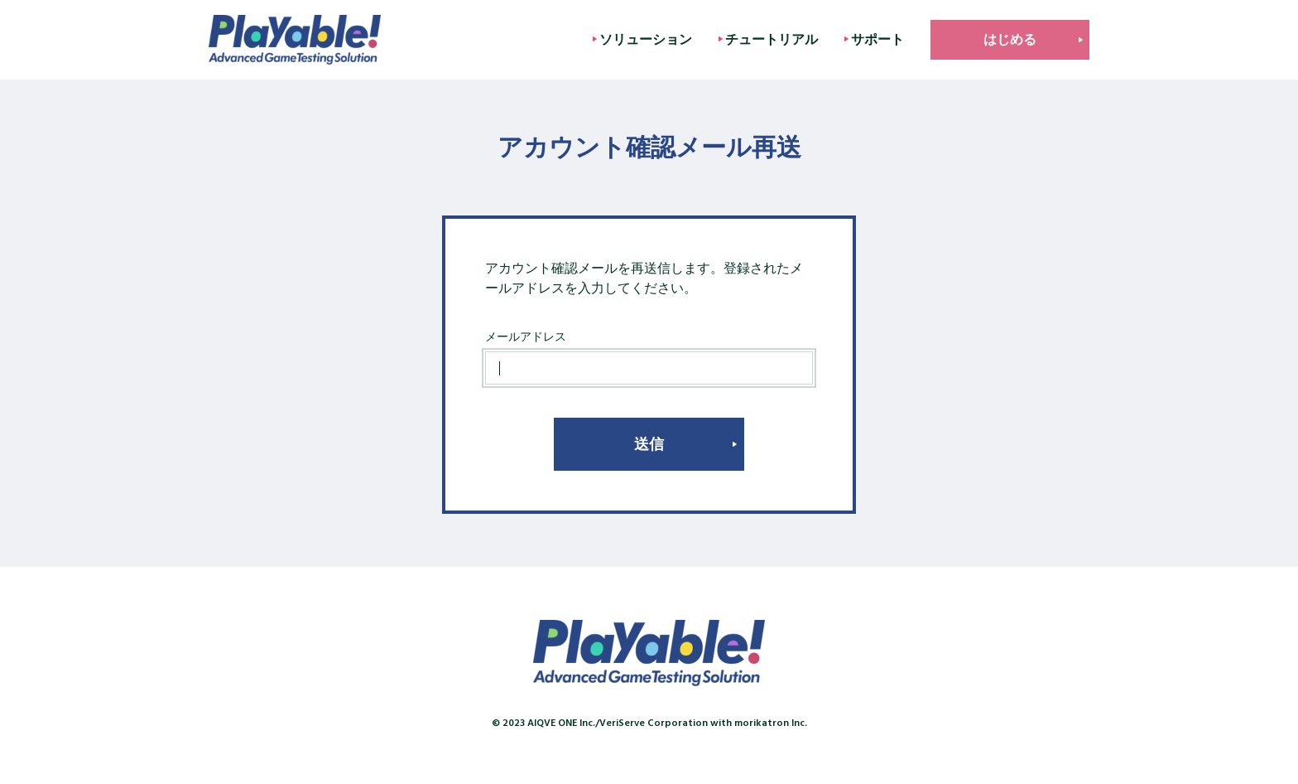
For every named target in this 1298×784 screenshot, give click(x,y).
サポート (877, 39)
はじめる (1009, 39)
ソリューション (645, 39)
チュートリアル (771, 39)
